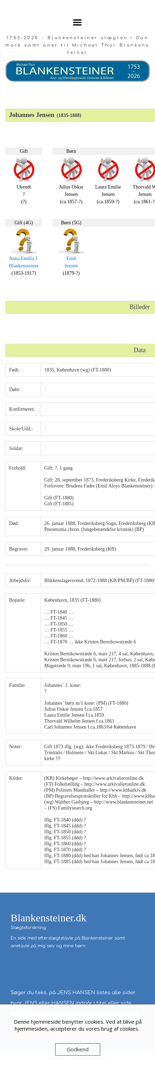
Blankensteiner (24, 265)
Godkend (78, 1049)
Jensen (71, 265)
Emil (71, 258)
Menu (77, 22)
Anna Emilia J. (24, 258)
